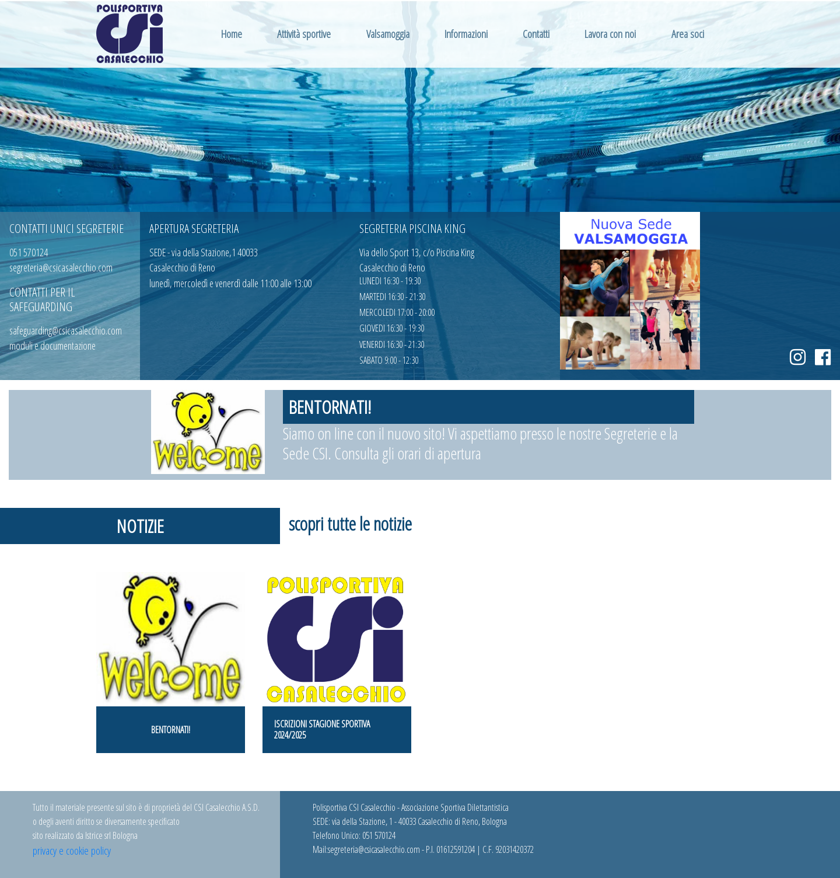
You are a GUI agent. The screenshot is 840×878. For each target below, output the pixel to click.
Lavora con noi (610, 33)
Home (231, 33)
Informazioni (466, 33)
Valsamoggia (388, 33)
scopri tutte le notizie (350, 523)
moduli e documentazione (52, 346)
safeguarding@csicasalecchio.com (65, 330)
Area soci (687, 33)
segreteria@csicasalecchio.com (61, 267)
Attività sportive (304, 33)
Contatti (536, 33)
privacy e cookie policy (72, 850)
